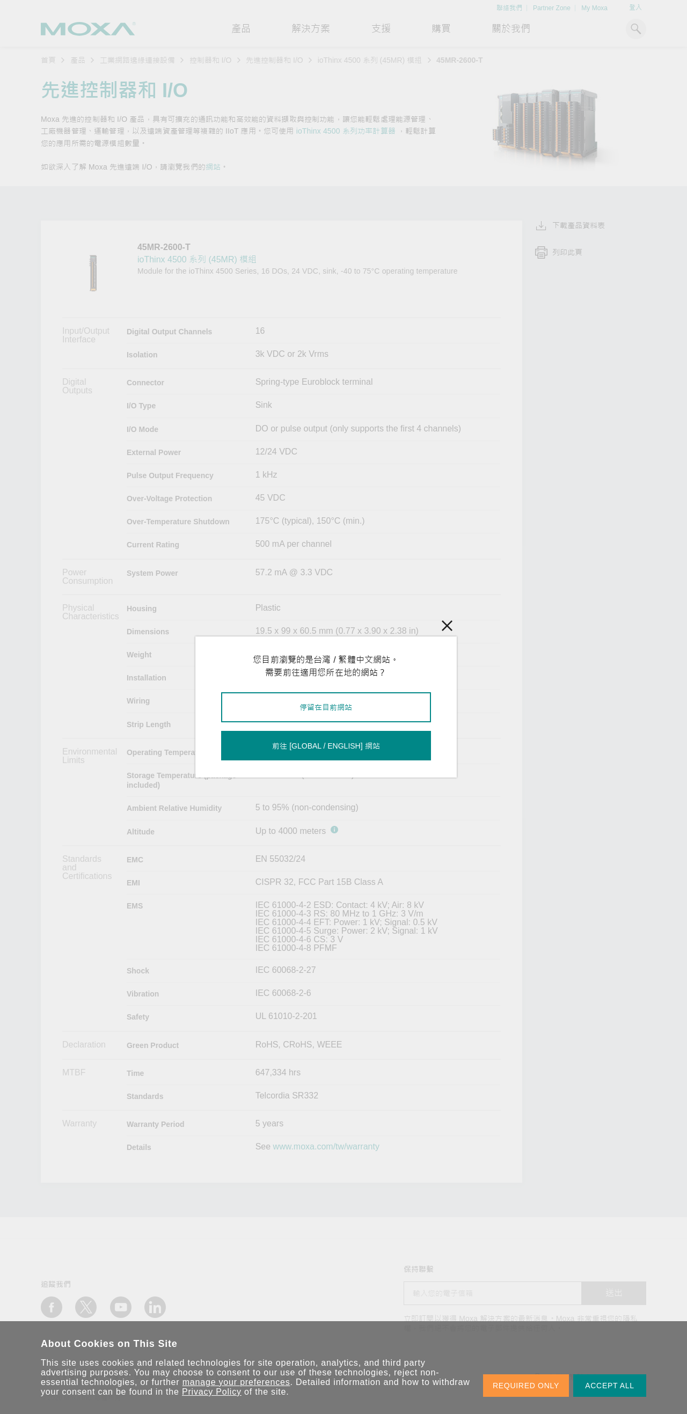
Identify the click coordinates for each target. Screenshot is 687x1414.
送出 (614, 1293)
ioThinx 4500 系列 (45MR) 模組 (370, 60)
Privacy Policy (212, 1391)
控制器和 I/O (210, 60)
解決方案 (310, 29)
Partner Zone (552, 8)
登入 (635, 7)
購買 (441, 29)
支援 (381, 29)
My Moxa (594, 8)
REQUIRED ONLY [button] (526, 1385)
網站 (213, 167)
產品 (77, 60)
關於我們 (511, 29)
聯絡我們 (509, 8)
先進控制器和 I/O (274, 60)
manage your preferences (236, 1382)
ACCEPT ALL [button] (609, 1385)
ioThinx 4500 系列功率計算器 (346, 131)
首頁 (48, 60)
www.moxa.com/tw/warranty (326, 1146)
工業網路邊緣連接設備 (137, 60)
